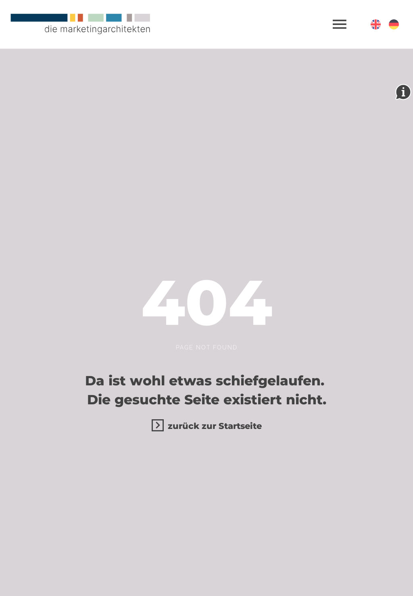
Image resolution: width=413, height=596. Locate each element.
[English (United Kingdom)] (376, 24)
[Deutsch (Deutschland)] (394, 24)
